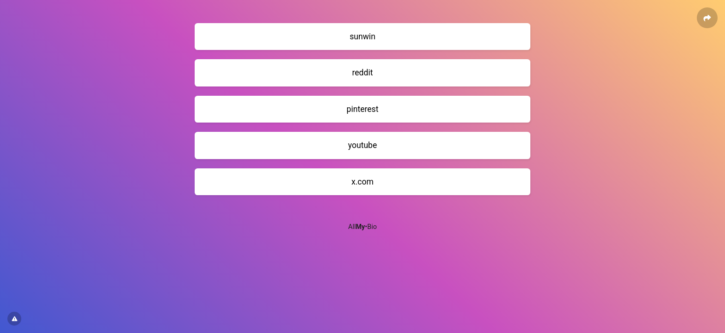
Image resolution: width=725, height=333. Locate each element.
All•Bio (362, 227)
